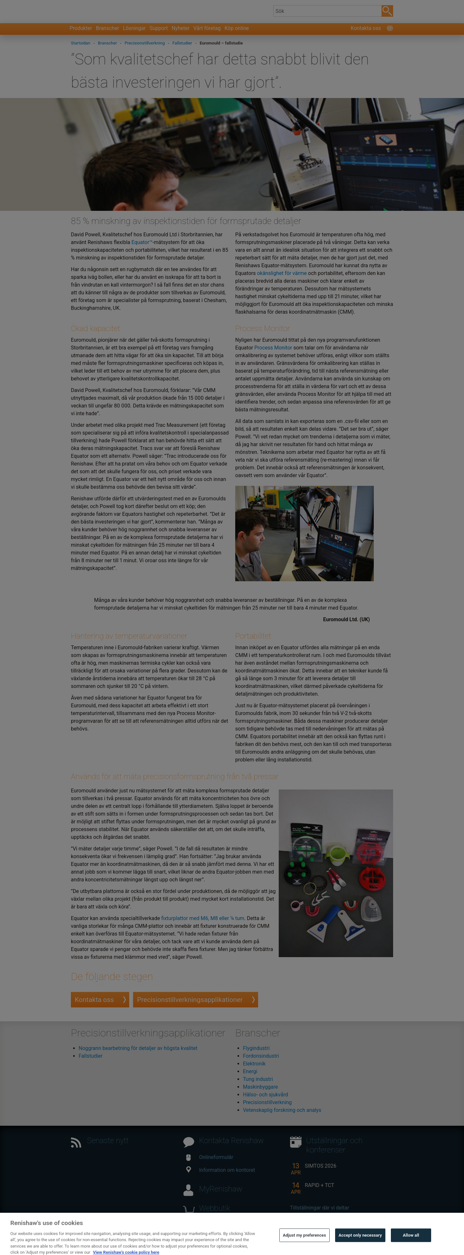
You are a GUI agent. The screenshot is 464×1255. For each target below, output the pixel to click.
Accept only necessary (360, 1246)
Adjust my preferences (304, 1246)
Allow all (411, 1246)
